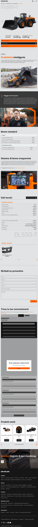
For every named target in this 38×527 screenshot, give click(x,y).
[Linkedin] (8, 522)
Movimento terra (9, 485)
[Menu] (36, 1)
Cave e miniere (15, 485)
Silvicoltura (8, 488)
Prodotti (3, 492)
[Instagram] (4, 522)
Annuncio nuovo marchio (9, 477)
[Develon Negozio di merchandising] (2, 461)
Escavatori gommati (10, 496)
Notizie (26, 477)
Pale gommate (3, 496)
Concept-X (7, 512)
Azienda (3, 475)
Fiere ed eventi (21, 477)
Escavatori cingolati (18, 496)
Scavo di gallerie (22, 486)
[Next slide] (35, 21)
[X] (6, 522)
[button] (17, 444)
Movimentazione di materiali (31, 486)
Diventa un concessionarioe (5, 479)
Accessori (2, 497)
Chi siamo (2, 477)
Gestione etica (29, 479)
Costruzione (3, 485)
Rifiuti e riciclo (3, 486)
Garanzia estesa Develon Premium (7, 505)
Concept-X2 (12, 512)
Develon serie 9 (3, 494)
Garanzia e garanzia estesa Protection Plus (21, 503)
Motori (6, 497)
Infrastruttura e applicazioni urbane (13, 486)
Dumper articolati (30, 494)
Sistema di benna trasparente (19, 167)
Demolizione (30, 485)
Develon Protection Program (18, 505)
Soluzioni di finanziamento (28, 505)
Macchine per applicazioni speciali (28, 496)
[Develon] (4, 1)
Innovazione (4, 510)
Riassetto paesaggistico (23, 485)
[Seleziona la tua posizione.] (32, 1)
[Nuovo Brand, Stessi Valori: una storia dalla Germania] (19, 117)
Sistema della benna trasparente (25, 512)
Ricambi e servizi (5, 501)
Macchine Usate (3, 507)
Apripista (24, 494)
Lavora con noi (23, 479)
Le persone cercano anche (29, 519)
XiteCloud (17, 512)
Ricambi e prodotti (4, 503)
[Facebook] (2, 522)
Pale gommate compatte (17, 494)
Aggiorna (19, 368)
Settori (2, 483)
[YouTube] (10, 522)
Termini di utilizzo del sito (5, 519)
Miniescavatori (9, 494)
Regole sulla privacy (14, 519)
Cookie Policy (21, 519)
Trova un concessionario (32, 477)
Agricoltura (3, 488)
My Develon (3, 512)
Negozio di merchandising (15, 479)
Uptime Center (10, 503)
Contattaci (16, 477)
